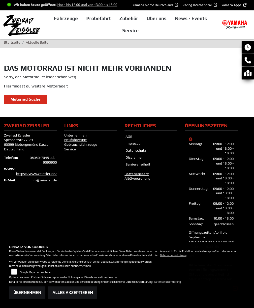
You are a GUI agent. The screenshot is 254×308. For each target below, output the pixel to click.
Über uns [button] (156, 18)
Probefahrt (98, 18)
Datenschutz (136, 150)
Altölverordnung (137, 178)
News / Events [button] (191, 18)
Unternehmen (75, 135)
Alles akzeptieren (73, 292)
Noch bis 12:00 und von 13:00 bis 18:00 (87, 4)
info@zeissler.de (44, 180)
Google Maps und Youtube (35, 272)
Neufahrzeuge (75, 140)
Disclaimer (134, 157)
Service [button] (130, 30)
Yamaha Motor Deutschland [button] (153, 5)
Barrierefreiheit (138, 164)
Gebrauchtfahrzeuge (80, 144)
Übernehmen (27, 292)
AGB (129, 137)
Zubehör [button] (128, 18)
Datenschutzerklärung (173, 255)
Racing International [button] (198, 5)
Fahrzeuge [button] (66, 18)
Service (70, 149)
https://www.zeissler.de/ (36, 174)
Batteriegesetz (137, 174)
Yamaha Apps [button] (232, 5)
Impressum (135, 143)
